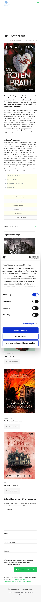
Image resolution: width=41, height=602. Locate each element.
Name (6, 533)
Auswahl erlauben (20, 337)
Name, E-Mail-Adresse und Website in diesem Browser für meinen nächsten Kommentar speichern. (18, 562)
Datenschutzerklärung (15, 592)
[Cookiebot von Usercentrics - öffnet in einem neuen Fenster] (29, 257)
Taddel (18, 40)
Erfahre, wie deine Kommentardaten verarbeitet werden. (17, 581)
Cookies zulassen (20, 330)
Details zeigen (28, 324)
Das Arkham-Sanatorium (13, 421)
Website (7, 551)
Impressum (28, 592)
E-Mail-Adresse (10, 542)
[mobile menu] (38, 3)
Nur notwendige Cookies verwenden (20, 343)
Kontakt (20, 594)
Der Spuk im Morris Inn (12, 485)
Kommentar (8, 509)
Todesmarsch (9, 356)
